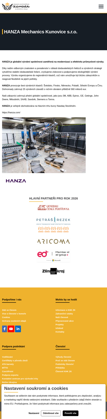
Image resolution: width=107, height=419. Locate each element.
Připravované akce (65, 321)
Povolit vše (70, 413)
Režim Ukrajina (9, 382)
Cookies (6, 317)
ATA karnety (8, 364)
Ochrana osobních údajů (14, 321)
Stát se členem (9, 310)
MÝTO (5, 368)
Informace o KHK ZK (65, 310)
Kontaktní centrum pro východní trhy (20, 379)
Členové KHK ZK (64, 371)
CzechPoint (7, 371)
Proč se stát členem (65, 360)
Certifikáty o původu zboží (15, 360)
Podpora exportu (10, 375)
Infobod (59, 328)
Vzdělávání (7, 357)
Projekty (60, 324)
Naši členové (62, 317)
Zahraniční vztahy (64, 314)
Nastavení (34, 413)
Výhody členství (63, 357)
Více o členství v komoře (14, 314)
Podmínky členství (65, 364)
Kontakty (60, 332)
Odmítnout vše (51, 413)
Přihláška (60, 368)
